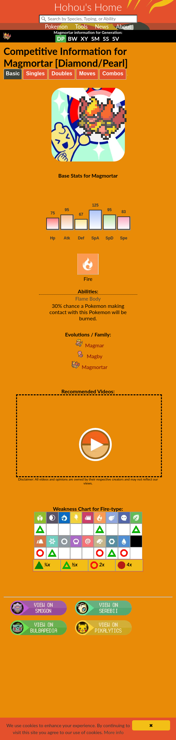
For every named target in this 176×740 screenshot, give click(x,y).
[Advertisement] (88, 690)
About (123, 26)
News (101, 26)
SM (95, 38)
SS (106, 38)
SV (115, 38)
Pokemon (56, 26)
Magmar (88, 345)
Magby (88, 356)
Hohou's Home (88, 6)
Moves (87, 73)
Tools (81, 26)
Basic (13, 73)
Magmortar (87, 367)
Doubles (61, 73)
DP (61, 38)
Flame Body (88, 299)
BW (72, 38)
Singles (35, 73)
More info (114, 732)
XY (84, 38)
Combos (112, 73)
